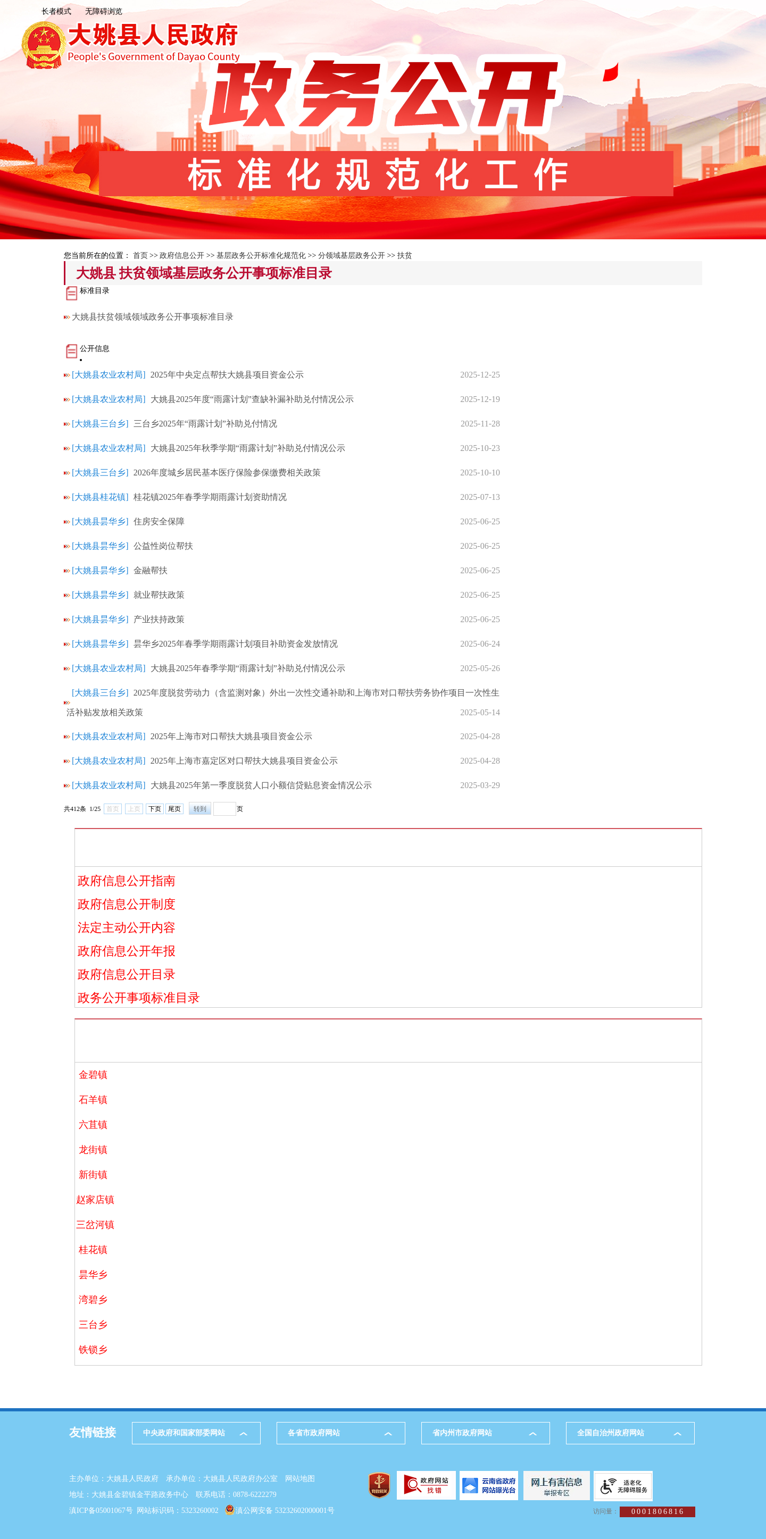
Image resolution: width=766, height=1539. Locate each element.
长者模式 (56, 11)
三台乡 (93, 1324)
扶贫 (404, 256)
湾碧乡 (93, 1299)
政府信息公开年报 (127, 951)
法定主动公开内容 (127, 927)
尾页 (174, 809)
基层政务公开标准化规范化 (261, 256)
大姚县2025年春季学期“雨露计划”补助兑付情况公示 (248, 668)
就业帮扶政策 (159, 594)
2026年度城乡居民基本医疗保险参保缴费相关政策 (227, 472)
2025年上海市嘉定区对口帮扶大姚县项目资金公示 (244, 760)
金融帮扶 (151, 570)
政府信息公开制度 (127, 904)
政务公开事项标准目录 (139, 998)
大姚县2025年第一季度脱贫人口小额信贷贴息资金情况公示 (261, 785)
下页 (154, 809)
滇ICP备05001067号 (101, 1511)
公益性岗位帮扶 (163, 545)
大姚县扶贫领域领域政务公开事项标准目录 (151, 316)
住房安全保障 (159, 521)
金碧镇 (93, 1074)
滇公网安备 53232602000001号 (285, 1511)
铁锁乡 (93, 1349)
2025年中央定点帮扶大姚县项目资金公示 (227, 374)
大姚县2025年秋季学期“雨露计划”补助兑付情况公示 (248, 448)
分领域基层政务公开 (351, 256)
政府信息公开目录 (127, 974)
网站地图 (300, 1479)
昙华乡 (93, 1274)
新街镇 (93, 1174)
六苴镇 (93, 1124)
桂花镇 (93, 1249)
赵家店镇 (93, 1199)
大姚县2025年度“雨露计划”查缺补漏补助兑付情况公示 (252, 399)
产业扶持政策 (159, 619)
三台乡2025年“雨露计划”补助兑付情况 (205, 423)
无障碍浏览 (103, 11)
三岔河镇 (93, 1224)
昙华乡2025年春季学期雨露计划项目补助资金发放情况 (236, 643)
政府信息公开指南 (127, 881)
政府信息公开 (182, 256)
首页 (140, 256)
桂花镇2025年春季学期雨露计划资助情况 (210, 496)
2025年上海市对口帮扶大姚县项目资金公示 (231, 736)
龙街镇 (93, 1149)
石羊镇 (93, 1099)
